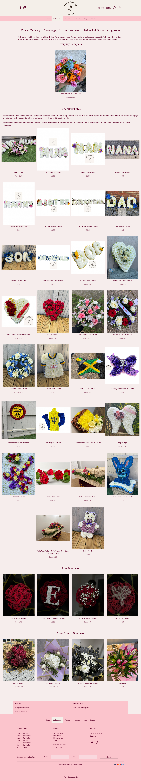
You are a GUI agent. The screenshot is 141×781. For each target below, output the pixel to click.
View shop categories (71, 777)
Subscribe (109, 757)
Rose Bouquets (78, 703)
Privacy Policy (58, 747)
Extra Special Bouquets (80, 707)
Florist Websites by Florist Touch (70, 764)
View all (18, 703)
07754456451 (106, 8)
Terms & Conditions (60, 744)
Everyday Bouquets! (22, 707)
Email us (93, 736)
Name (46, 757)
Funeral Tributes (21, 711)
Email (74, 757)
